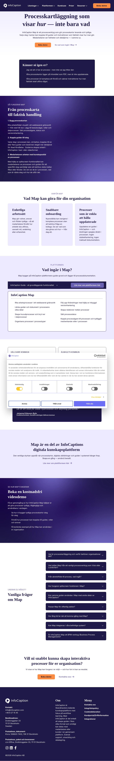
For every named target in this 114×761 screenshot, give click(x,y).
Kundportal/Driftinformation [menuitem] (96, 715)
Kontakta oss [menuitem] (90, 705)
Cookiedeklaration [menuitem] (92, 712)
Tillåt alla (89, 404)
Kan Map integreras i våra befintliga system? (76, 625)
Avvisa (24, 404)
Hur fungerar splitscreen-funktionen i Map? (76, 586)
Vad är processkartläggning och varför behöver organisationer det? (76, 555)
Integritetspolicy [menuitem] (91, 708)
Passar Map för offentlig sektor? (76, 607)
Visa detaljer (96, 397)
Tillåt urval (57, 404)
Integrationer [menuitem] (90, 719)
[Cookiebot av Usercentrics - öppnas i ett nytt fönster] (95, 356)
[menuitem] (33, 6)
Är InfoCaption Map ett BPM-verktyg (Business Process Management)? (76, 636)
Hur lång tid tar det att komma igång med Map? (76, 616)
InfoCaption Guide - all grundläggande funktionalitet (34, 285)
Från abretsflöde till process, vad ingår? (76, 577)
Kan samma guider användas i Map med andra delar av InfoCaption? (76, 596)
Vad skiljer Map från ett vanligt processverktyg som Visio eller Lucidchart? (76, 566)
